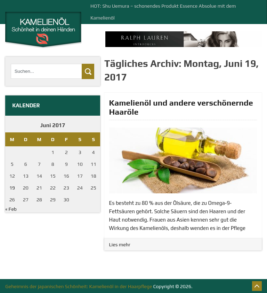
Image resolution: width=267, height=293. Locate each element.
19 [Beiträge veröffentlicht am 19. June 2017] (12, 188)
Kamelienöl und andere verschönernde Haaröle (181, 107)
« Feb (11, 209)
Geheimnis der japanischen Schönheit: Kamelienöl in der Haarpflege (78, 286)
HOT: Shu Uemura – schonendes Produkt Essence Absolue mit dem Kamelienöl (163, 12)
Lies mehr (119, 244)
